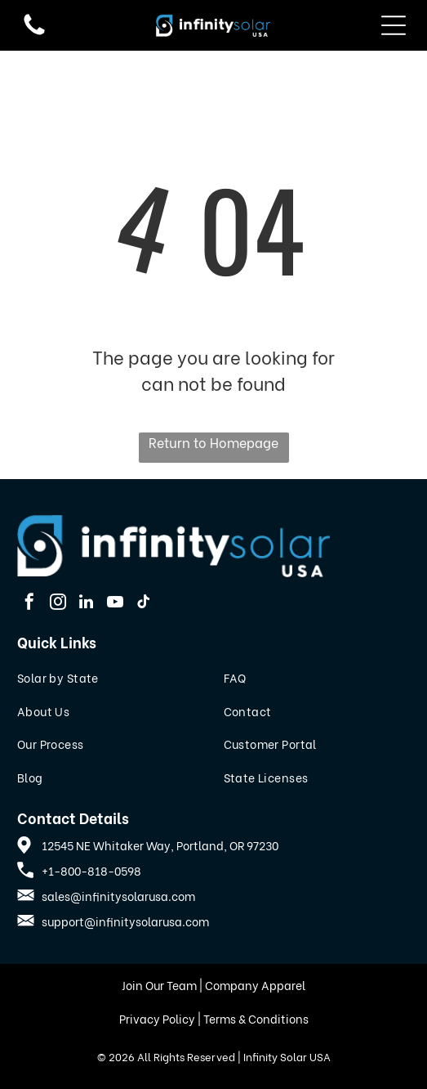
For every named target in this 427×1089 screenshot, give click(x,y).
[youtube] (115, 603)
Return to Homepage (213, 441)
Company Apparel (255, 984)
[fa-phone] (34, 33)
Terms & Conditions (256, 1018)
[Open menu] (393, 25)
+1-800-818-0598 (91, 870)
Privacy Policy (157, 1018)
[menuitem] (110, 677)
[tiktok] (143, 603)
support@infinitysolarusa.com (125, 921)
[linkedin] (86, 603)
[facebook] (29, 603)
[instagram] (58, 603)
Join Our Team (159, 984)
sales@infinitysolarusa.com (118, 895)
